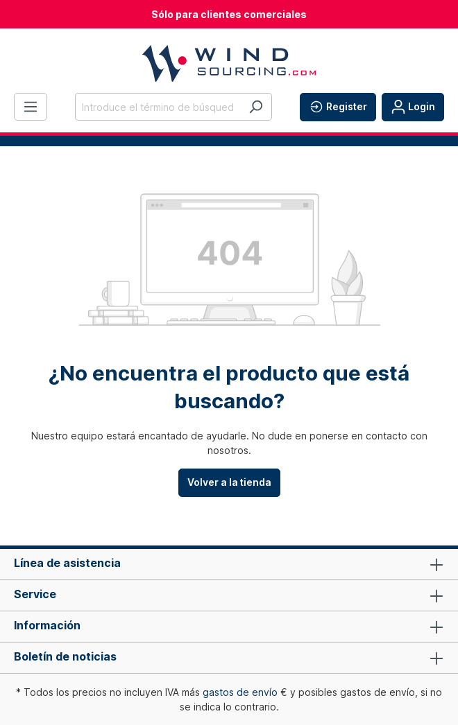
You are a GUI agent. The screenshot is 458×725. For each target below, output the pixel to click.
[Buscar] (255, 107)
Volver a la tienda (229, 482)
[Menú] (30, 107)
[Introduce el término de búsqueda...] (157, 107)
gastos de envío (240, 692)
